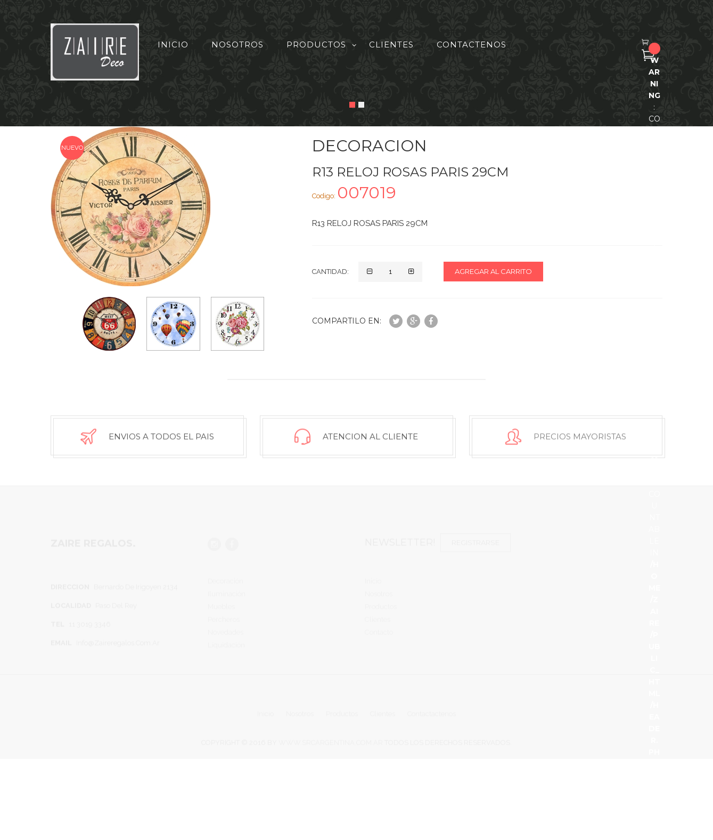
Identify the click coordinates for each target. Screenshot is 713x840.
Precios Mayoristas (580, 439)
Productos (316, 44)
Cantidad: (330, 272)
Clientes (391, 44)
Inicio (173, 44)
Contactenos (471, 44)
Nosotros (237, 44)
